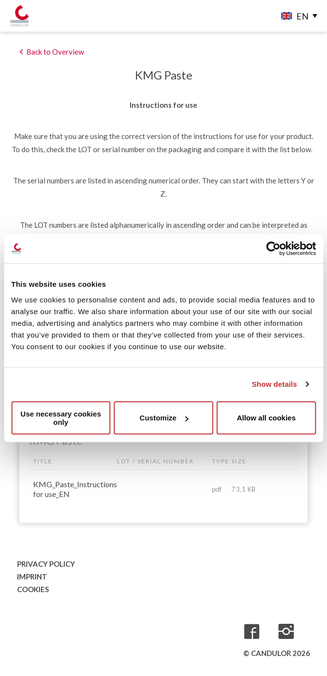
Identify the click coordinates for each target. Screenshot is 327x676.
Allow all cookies (266, 418)
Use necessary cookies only (60, 417)
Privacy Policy (46, 563)
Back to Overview (55, 51)
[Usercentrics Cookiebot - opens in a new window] (273, 248)
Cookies (33, 589)
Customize (163, 418)
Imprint (32, 576)
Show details (274, 384)
